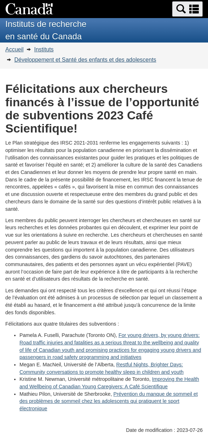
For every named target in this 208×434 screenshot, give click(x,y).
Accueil (14, 49)
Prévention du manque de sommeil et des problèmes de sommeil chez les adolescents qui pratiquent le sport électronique (108, 401)
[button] (187, 9)
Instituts (43, 49)
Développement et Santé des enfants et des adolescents (85, 60)
